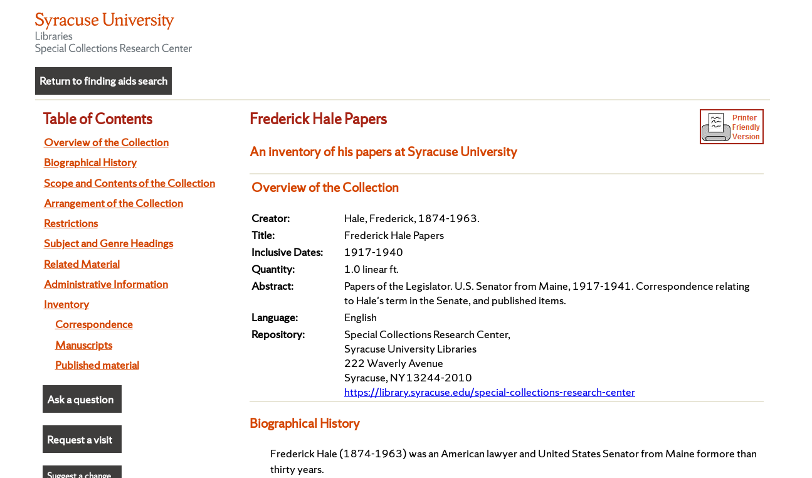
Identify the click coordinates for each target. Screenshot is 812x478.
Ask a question (80, 399)
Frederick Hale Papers (318, 119)
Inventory (66, 304)
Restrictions (71, 223)
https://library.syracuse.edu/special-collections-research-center (489, 392)
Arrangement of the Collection (113, 203)
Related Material (82, 264)
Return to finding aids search (103, 80)
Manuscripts (83, 344)
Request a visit (79, 439)
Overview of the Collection (106, 142)
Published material (97, 365)
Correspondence (94, 324)
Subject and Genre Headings (108, 243)
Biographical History (90, 162)
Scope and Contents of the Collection (129, 183)
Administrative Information (106, 284)
